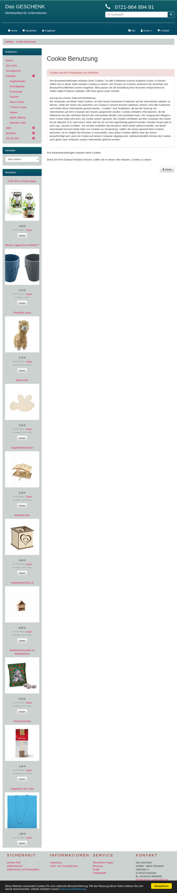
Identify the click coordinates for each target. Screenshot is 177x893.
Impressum (56, 862)
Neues (9, 60)
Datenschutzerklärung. (73, 889)
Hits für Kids (12, 138)
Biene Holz (22, 380)
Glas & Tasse (17, 102)
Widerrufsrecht (15, 866)
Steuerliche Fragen (103, 862)
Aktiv (8, 128)
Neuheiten (10, 172)
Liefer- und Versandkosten (64, 866)
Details (22, 235)
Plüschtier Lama (22, 312)
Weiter (167, 169)
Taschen (14, 96)
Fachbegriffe (99, 873)
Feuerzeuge (16, 91)
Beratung (98, 866)
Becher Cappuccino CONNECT (22, 245)
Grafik (96, 869)
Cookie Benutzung (26, 41)
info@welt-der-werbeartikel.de (152, 879)
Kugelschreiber (18, 81)
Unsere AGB (13, 862)
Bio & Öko (11, 65)
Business (11, 133)
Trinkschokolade (22, 721)
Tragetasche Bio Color (22, 788)
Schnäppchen (13, 70)
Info (131, 30)
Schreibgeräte (17, 86)
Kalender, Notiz (18, 122)
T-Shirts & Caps (18, 107)
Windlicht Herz (22, 515)
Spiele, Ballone (18, 117)
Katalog (9, 41)
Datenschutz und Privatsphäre (23, 869)
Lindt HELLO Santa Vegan (22, 181)
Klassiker (11, 76)
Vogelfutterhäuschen (22, 447)
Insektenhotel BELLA (22, 582)
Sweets (13, 112)
